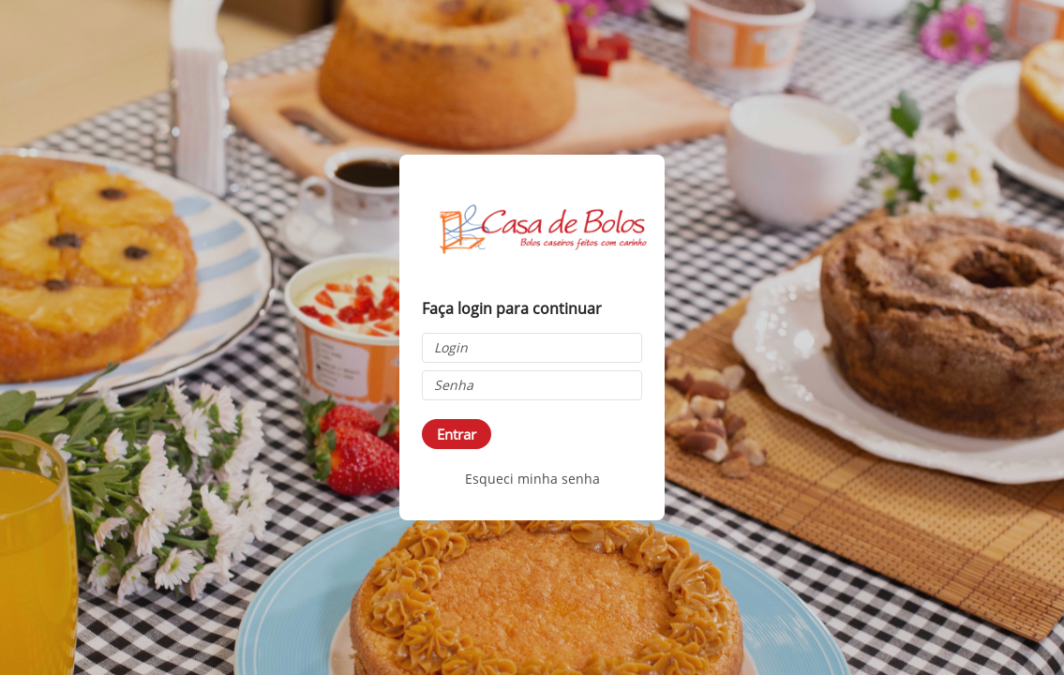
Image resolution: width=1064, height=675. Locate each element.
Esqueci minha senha (532, 479)
